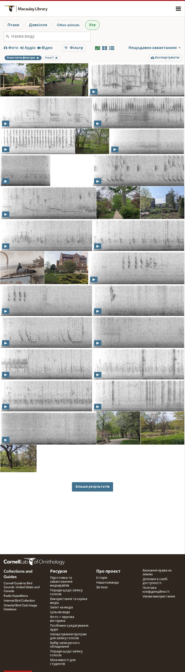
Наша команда (107, 582)
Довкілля (38, 25)
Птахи (13, 25)
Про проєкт (108, 571)
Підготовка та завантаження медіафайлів (61, 581)
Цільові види (60, 612)
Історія (101, 577)
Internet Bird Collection (19, 600)
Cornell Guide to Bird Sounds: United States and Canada (22, 587)
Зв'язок (102, 587)
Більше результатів (93, 486)
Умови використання (159, 596)
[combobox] (50, 36)
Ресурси (58, 571)
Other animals (68, 25)
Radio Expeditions (16, 595)
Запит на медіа (61, 607)
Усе (92, 25)
